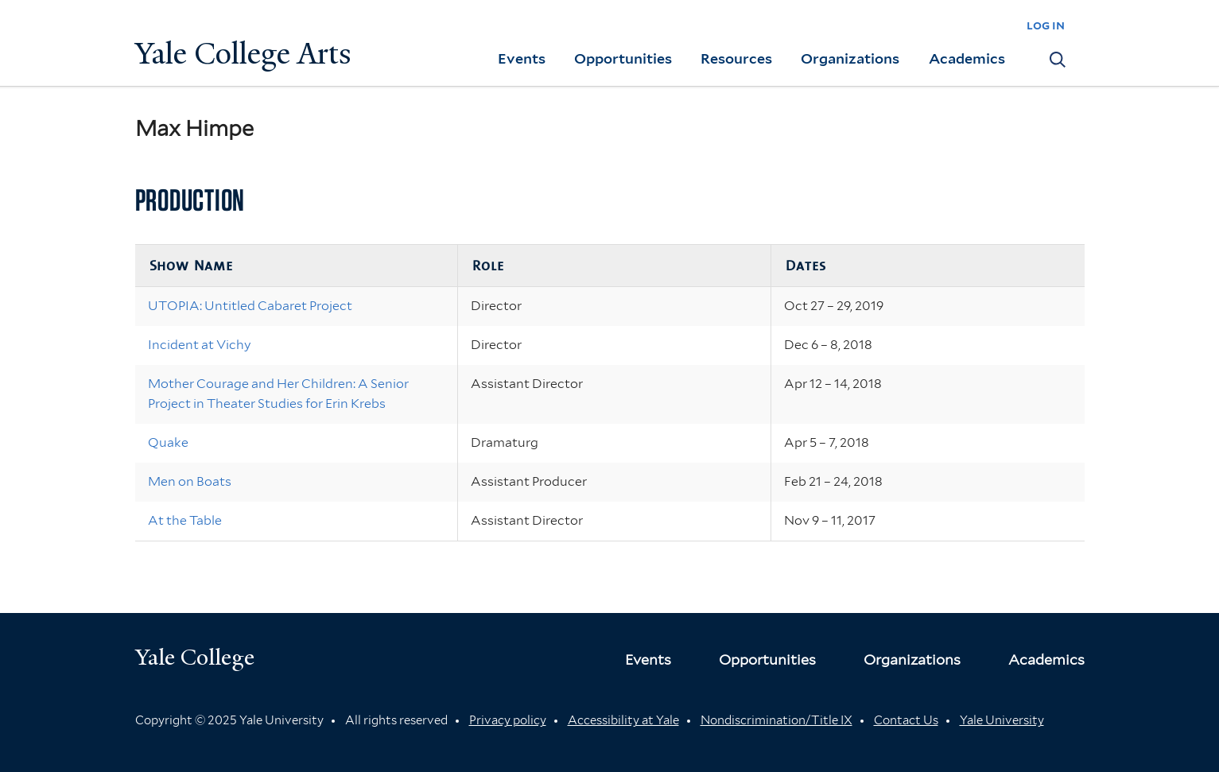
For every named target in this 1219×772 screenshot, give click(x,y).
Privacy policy (507, 720)
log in (1046, 25)
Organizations (850, 58)
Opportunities (623, 58)
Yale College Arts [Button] (243, 53)
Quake (168, 442)
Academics (967, 58)
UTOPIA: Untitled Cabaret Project (250, 305)
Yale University (1002, 720)
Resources (736, 58)
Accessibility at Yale (623, 720)
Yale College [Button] (194, 657)
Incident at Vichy (199, 344)
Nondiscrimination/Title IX (776, 720)
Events (521, 58)
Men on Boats (189, 481)
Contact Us (906, 720)
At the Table (185, 520)
